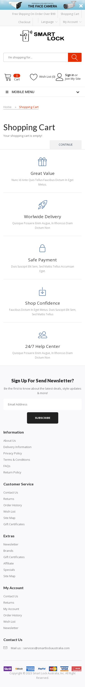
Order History (12, 505)
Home (7, 107)
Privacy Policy (12, 453)
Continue (66, 145)
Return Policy (12, 472)
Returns (8, 499)
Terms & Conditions (16, 460)
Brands (8, 551)
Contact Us (10, 492)
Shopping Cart (70, 14)
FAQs (6, 466)
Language (49, 22)
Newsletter (10, 544)
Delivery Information (17, 447)
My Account (11, 609)
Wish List (9, 511)
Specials (9, 570)
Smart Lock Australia (46, 673)
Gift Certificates (14, 524)
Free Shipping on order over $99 (33, 14)
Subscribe (42, 417)
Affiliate (8, 563)
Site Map (9, 518)
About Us (9, 441)
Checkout (24, 22)
